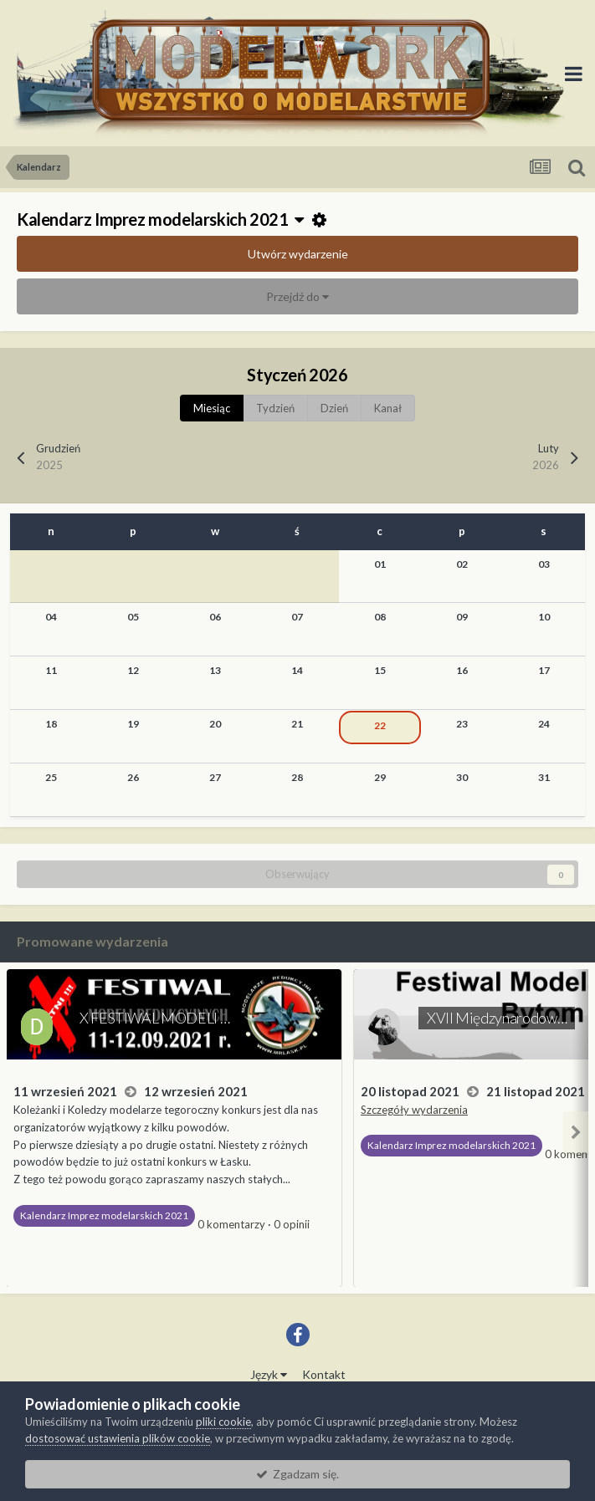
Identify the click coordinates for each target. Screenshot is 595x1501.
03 (544, 564)
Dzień (334, 408)
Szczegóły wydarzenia (414, 1109)
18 (51, 723)
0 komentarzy (231, 1224)
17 (544, 670)
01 (380, 564)
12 (133, 670)
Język (268, 1374)
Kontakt (324, 1374)
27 (215, 777)
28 (297, 777)
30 (462, 777)
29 (380, 777)
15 (380, 670)
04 (51, 616)
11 (51, 670)
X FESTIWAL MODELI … (154, 1017)
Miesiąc (211, 408)
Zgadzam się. (297, 1474)
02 (462, 564)
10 (544, 616)
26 (133, 777)
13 (215, 670)
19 (133, 723)
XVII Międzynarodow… (497, 1017)
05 (133, 616)
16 (462, 670)
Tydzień (275, 408)
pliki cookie (223, 1421)
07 (297, 616)
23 (462, 723)
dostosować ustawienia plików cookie (117, 1438)
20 (215, 723)
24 (544, 723)
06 (215, 616)
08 (380, 616)
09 (462, 616)
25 (51, 777)
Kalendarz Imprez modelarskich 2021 (160, 219)
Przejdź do (297, 296)
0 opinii (292, 1224)
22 (380, 725)
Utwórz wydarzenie (298, 254)
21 (297, 723)
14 (297, 670)
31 (544, 777)
